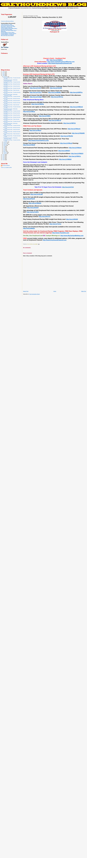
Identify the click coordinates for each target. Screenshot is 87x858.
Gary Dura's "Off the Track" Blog (8, 26)
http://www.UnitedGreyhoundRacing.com (61, 61)
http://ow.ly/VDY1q (57, 97)
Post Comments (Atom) (34, 294)
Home (54, 291)
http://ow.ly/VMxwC (74, 129)
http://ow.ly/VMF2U (69, 123)
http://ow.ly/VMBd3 (65, 159)
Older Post (83, 291)
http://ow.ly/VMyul (35, 130)
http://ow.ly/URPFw (76, 92)
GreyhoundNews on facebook (7, 34)
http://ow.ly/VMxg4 (66, 143)
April (4, 150)
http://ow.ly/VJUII (35, 88)
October (5, 143)
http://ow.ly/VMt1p (29, 111)
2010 (3, 159)
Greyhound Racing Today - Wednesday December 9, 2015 (10, 124)
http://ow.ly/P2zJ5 (29, 199)
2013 (3, 155)
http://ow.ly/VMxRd (66, 136)
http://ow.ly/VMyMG (78, 133)
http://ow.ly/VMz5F (29, 145)
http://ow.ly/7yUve (55, 224)
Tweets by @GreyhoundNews (7, 21)
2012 (3, 157)
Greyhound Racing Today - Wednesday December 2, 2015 (10, 138)
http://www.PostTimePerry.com (38, 140)
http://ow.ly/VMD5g (37, 104)
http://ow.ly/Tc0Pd (33, 212)
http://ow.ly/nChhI (68, 187)
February (5, 152)
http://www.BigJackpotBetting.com (71, 235)
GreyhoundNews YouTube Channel (8, 33)
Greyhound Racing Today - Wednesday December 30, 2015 (10, 80)
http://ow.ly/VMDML (54, 92)
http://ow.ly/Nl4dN (72, 219)
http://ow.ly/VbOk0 (56, 88)
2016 (3, 74)
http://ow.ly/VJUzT (36, 92)
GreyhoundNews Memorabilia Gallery (9, 28)
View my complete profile (6, 167)
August (4, 145)
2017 (3, 73)
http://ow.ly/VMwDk (35, 203)
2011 (3, 158)
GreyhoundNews (6, 165)
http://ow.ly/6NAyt (29, 228)
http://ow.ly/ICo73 (44, 216)
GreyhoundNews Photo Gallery (7, 32)
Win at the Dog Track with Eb (7, 35)
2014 (3, 154)
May (4, 148)
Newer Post (25, 291)
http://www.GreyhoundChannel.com (54, 240)
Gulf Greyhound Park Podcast (7, 25)
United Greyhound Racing (6, 27)
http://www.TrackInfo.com (60, 233)
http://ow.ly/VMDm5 (76, 107)
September (5, 144)
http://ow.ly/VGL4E (36, 194)
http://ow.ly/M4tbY (64, 150)
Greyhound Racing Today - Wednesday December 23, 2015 (10, 95)
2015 (3, 75)
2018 (3, 71)
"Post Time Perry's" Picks (6, 24)
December (5, 76)
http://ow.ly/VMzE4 (77, 153)
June (4, 147)
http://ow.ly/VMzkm (75, 147)
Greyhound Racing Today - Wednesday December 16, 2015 (10, 109)
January (5, 153)
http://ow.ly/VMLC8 (55, 120)
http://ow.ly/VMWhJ (56, 60)
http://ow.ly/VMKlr (45, 116)
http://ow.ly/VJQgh (36, 97)
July (4, 146)
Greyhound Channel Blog (6, 29)
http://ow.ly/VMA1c (75, 156)
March (4, 151)
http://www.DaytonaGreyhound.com (60, 63)
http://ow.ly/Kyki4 (32, 207)
